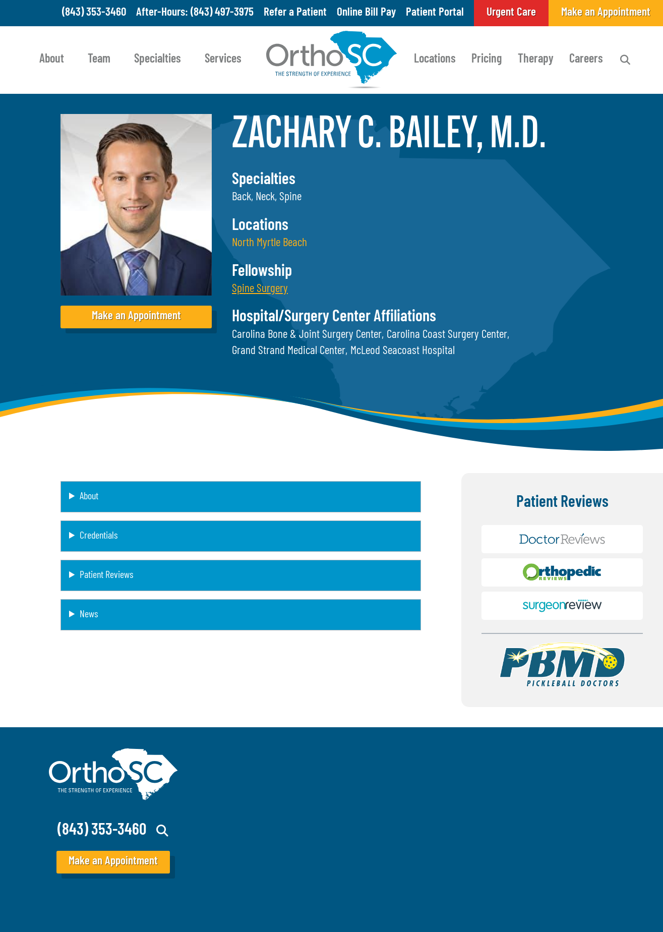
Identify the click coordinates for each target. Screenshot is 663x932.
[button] (260, 289)
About (51, 59)
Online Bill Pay (366, 13)
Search (625, 60)
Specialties (157, 59)
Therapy (536, 59)
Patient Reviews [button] (106, 575)
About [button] (89, 497)
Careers (586, 59)
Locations (435, 59)
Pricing (486, 59)
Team (99, 59)
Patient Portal (435, 13)
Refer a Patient (295, 13)
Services (223, 59)
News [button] (89, 615)
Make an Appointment (136, 316)
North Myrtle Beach (269, 243)
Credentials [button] (98, 536)
